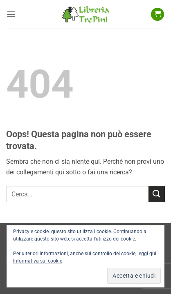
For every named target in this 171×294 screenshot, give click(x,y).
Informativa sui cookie (37, 261)
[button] (11, 14)
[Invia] (156, 194)
